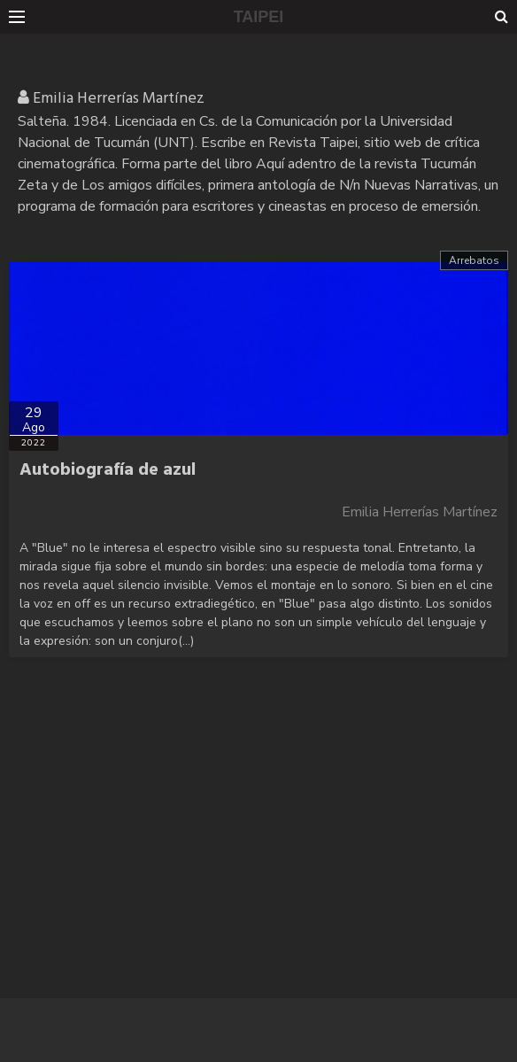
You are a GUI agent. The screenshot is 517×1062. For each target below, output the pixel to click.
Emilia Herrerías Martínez (420, 512)
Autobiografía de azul (107, 470)
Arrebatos (474, 260)
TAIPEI (259, 17)
